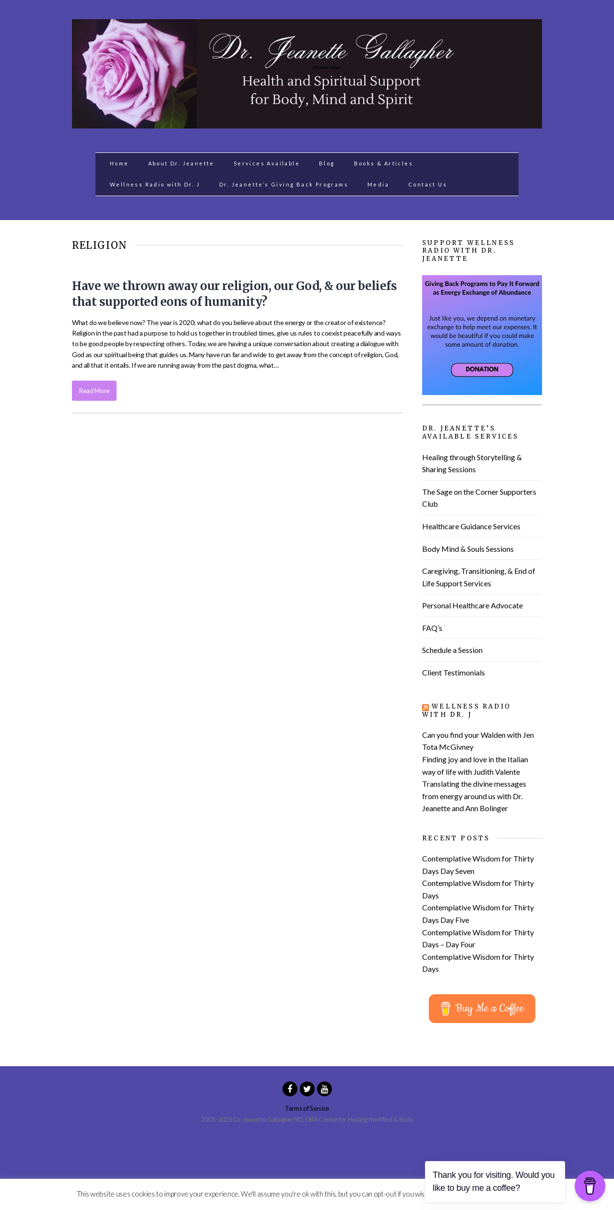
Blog (327, 163)
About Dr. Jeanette (181, 163)
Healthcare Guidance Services (471, 526)
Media (378, 184)
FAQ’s (432, 627)
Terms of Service (307, 1108)
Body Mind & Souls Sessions (468, 548)
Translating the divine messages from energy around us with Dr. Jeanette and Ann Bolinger (474, 796)
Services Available (267, 163)
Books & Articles (383, 163)
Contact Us (427, 184)
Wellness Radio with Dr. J (155, 184)
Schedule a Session (452, 649)
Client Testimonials (453, 672)
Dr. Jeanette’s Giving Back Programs (283, 184)
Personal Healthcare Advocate (472, 605)
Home (119, 163)
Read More (94, 390)
